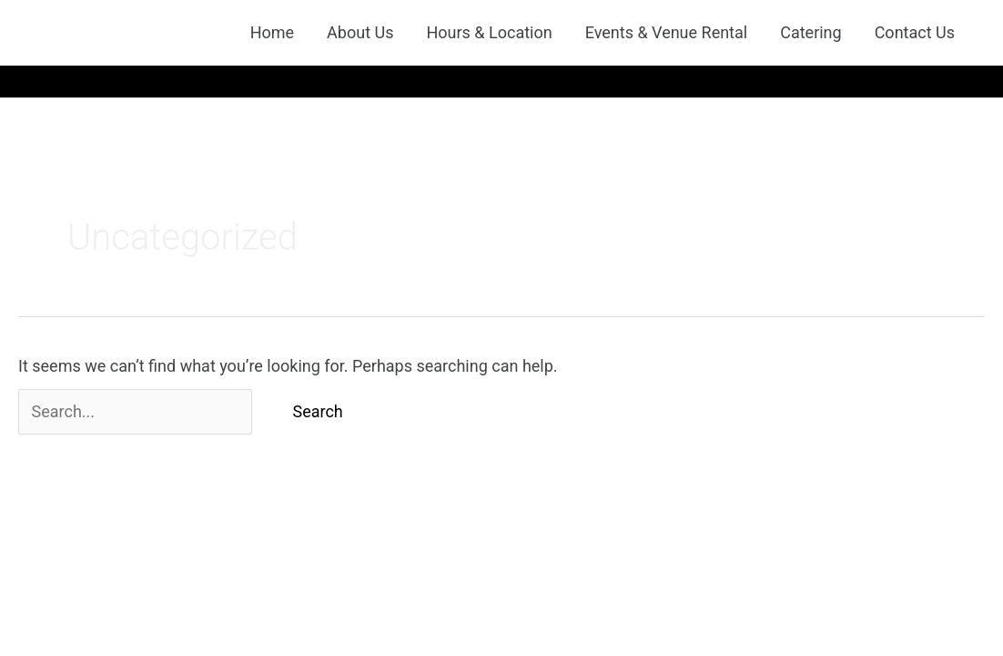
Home (272, 32)
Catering (810, 32)
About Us (360, 32)
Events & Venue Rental (666, 32)
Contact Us (915, 32)
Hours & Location (489, 32)
